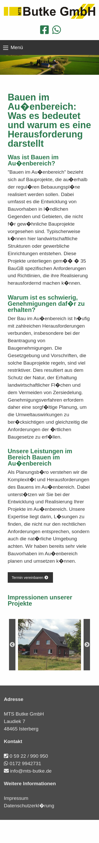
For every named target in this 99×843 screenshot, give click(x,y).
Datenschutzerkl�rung (29, 805)
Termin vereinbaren (30, 578)
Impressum (16, 798)
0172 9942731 (25, 763)
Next (87, 644)
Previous (12, 644)
